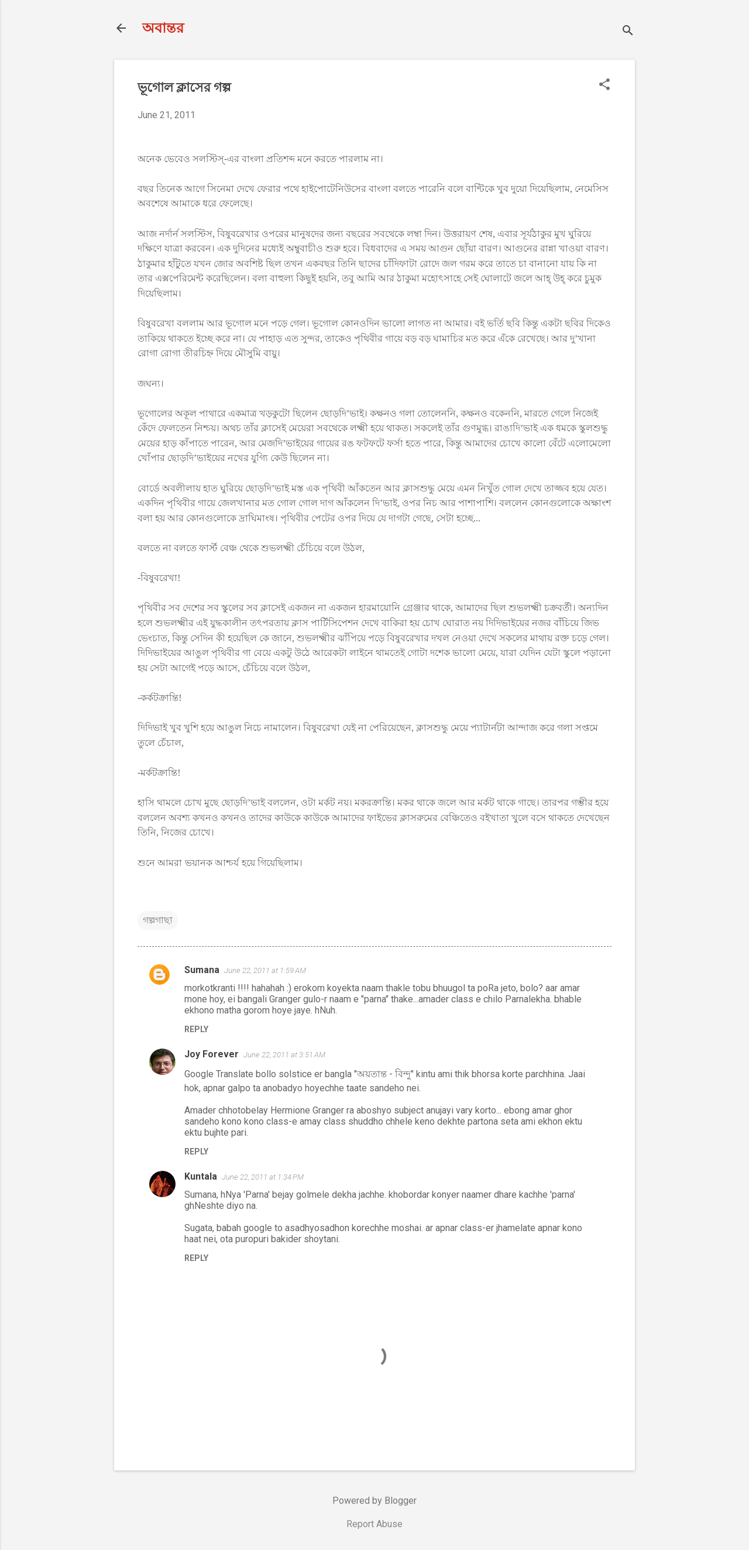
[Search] (628, 32)
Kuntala (200, 1176)
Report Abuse (374, 1524)
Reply (196, 1029)
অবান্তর (163, 28)
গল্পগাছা (158, 920)
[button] (604, 85)
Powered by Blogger (374, 1500)
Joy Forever (211, 1054)
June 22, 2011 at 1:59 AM (265, 970)
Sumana (201, 969)
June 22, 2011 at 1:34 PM (263, 1177)
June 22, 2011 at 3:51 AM (284, 1054)
